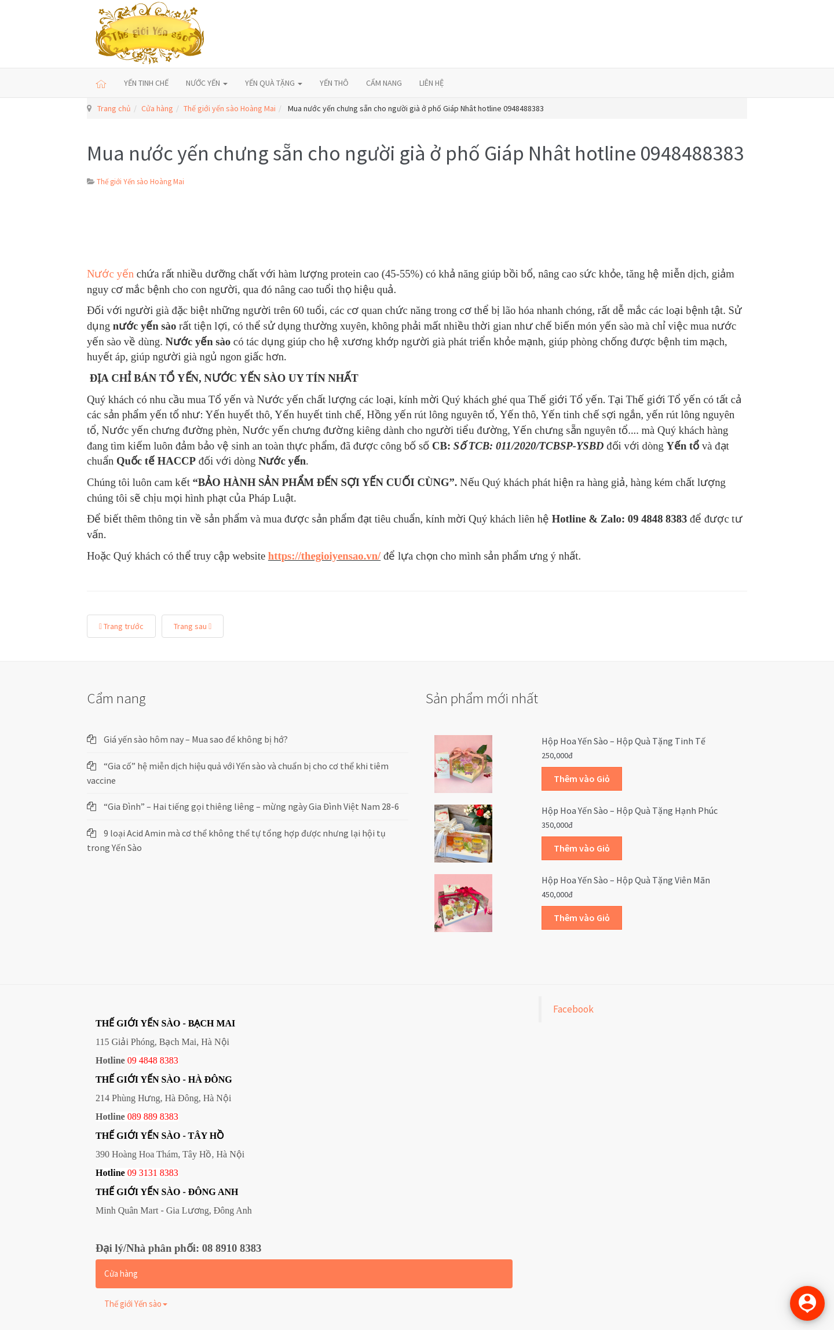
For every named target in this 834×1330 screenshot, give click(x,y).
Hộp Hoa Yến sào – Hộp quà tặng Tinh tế (623, 741)
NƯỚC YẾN (207, 83)
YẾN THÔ (334, 83)
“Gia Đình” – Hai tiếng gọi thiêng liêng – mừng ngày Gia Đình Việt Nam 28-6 (251, 806)
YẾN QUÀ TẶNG (273, 83)
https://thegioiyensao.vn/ (324, 556)
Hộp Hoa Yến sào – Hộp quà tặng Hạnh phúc (630, 810)
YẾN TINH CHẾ (146, 83)
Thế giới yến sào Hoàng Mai (230, 108)
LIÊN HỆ (431, 83)
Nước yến (112, 274)
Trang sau (192, 626)
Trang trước (121, 626)
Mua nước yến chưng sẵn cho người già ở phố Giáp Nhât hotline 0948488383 (415, 153)
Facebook (573, 1009)
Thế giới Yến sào (135, 1303)
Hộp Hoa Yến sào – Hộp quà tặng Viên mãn (626, 880)
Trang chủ (114, 108)
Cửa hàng (157, 108)
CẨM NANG (384, 83)
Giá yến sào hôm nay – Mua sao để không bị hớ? (196, 739)
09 (132, 1173)
